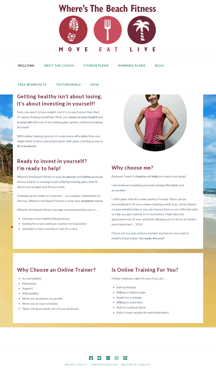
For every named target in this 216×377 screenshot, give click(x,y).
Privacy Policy (76, 364)
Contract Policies (104, 364)
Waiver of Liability (136, 364)
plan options (138, 233)
